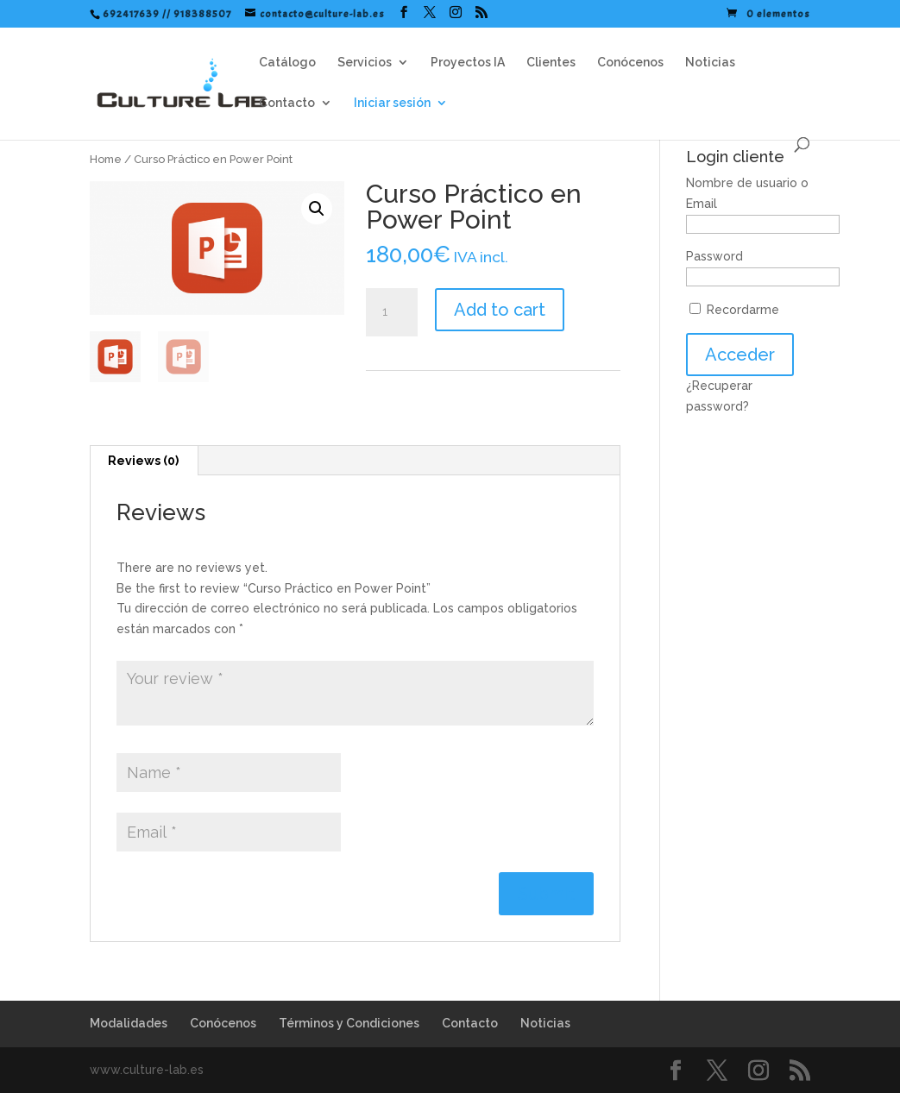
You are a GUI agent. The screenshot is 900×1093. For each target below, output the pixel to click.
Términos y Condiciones (349, 1023)
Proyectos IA (468, 62)
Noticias (710, 62)
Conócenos (630, 62)
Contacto (287, 103)
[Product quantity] (392, 312)
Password (714, 256)
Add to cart (499, 309)
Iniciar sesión (392, 103)
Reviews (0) (143, 461)
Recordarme (734, 310)
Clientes (551, 62)
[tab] (143, 460)
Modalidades (128, 1023)
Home (106, 159)
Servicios (364, 62)
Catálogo (287, 62)
